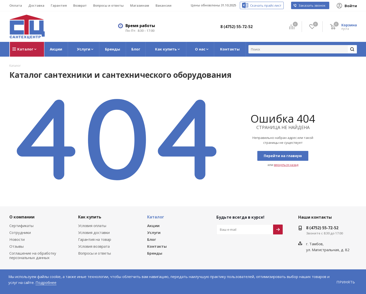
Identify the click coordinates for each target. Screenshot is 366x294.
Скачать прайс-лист (270, 5)
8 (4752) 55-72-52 (237, 26)
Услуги (153, 232)
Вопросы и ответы (93, 253)
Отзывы (16, 246)
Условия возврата (93, 246)
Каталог (154, 217)
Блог (151, 239)
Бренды (154, 253)
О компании (21, 217)
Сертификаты (21, 226)
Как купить (88, 217)
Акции (152, 226)
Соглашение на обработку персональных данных (31, 255)
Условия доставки (93, 232)
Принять (346, 282)
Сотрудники (19, 232)
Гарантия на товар (94, 239)
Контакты (156, 246)
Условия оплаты (92, 226)
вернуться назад (285, 165)
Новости (16, 239)
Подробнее (29, 282)
